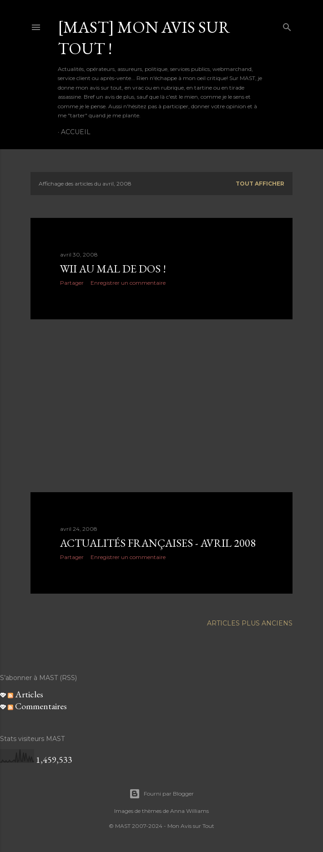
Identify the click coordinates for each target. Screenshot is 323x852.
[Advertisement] (161, 405)
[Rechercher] (287, 25)
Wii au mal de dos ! (113, 269)
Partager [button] (72, 282)
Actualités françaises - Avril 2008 (158, 543)
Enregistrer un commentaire (128, 282)
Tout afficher (260, 183)
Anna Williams (189, 810)
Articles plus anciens (250, 623)
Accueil (76, 132)
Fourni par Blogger (161, 793)
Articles (25, 694)
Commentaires (37, 706)
